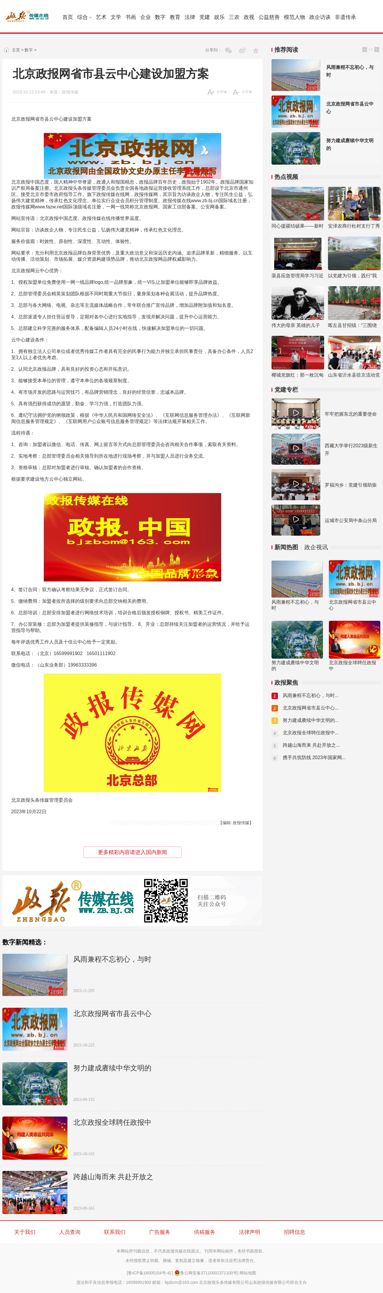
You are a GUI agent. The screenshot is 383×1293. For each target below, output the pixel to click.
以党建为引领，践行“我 (352, 275)
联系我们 (114, 1232)
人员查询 (69, 1232)
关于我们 (24, 1232)
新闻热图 (286, 547)
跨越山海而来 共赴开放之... (311, 745)
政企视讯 (316, 547)
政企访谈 (320, 17)
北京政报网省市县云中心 (112, 1013)
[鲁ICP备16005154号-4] (149, 1273)
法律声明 (249, 1232)
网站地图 (248, 1273)
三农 (234, 17)
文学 (116, 17)
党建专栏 (286, 389)
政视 (249, 17)
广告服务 (159, 1232)
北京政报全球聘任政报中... (311, 732)
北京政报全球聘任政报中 (112, 1122)
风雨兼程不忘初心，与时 (112, 959)
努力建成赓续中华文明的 (112, 1068)
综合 (84, 17)
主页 (16, 50)
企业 (145, 17)
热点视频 (286, 177)
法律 (190, 17)
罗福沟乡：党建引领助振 (351, 484)
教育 (175, 17)
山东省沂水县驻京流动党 (354, 374)
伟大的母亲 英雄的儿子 (296, 325)
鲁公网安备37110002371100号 (205, 1273)
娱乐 (219, 17)
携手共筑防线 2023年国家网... (314, 757)
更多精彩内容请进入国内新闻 (132, 852)
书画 (130, 17)
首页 (67, 17)
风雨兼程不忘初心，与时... (311, 695)
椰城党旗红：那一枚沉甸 (298, 374)
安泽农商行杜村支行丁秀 (354, 226)
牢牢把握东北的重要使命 (351, 414)
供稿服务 (204, 1232)
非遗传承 (345, 17)
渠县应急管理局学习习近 (298, 275)
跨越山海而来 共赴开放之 (113, 1177)
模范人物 (294, 17)
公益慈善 (269, 17)
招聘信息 (294, 1232)
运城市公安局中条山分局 (351, 520)
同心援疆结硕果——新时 (298, 226)
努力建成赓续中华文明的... (311, 720)
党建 (204, 17)
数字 (160, 17)
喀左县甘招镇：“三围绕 (352, 325)
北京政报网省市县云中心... (311, 707)
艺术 (101, 17)
